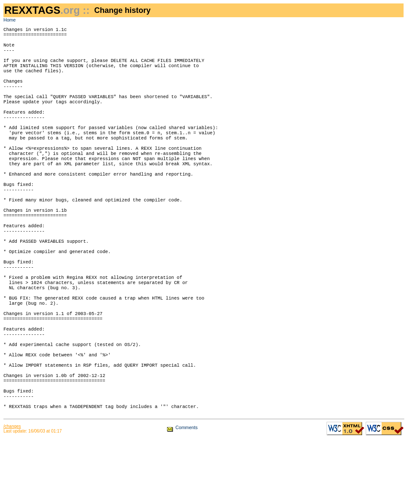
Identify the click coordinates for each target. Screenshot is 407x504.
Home (9, 19)
